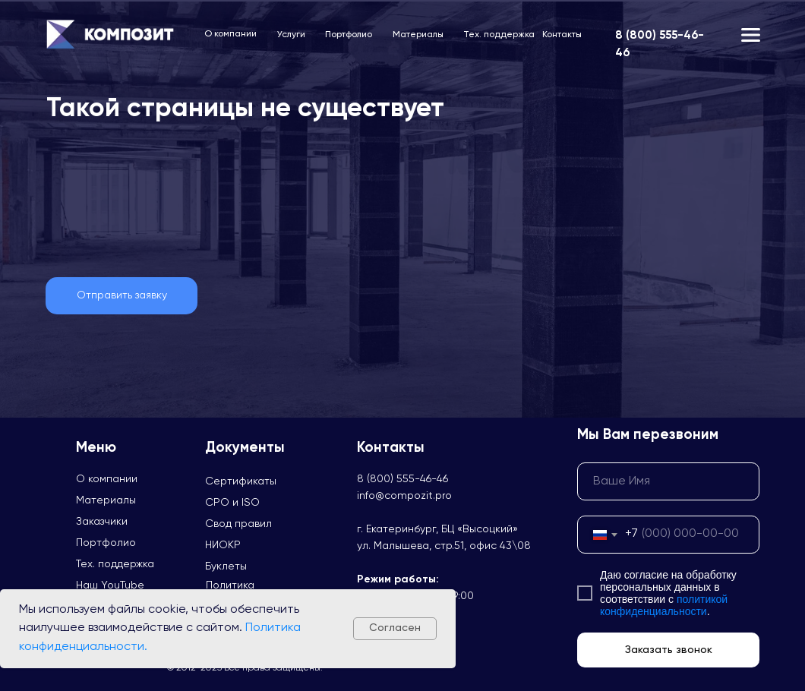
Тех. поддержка (499, 34)
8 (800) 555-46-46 (402, 479)
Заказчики (102, 521)
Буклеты (226, 566)
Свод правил (238, 524)
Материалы (418, 34)
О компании (230, 34)
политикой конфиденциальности (664, 605)
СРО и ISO (232, 502)
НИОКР (223, 545)
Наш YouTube (110, 585)
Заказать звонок (668, 650)
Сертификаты (240, 481)
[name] (668, 481)
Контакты (562, 34)
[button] (121, 295)
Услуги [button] (291, 34)
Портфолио (348, 34)
